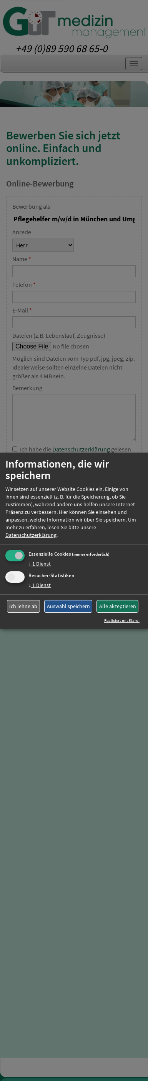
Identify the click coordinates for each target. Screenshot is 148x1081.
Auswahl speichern (68, 606)
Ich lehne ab (23, 606)
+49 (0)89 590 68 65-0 (61, 48)
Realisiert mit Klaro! (122, 620)
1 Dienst (39, 563)
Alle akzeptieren (117, 606)
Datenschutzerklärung (31, 535)
